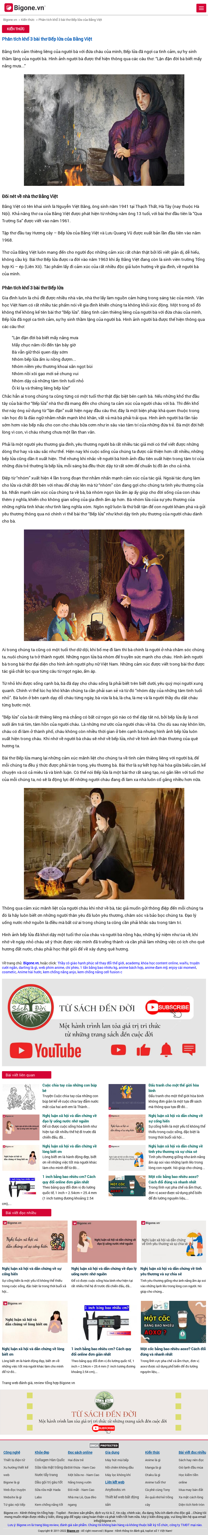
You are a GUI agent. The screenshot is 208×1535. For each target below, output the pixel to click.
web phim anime (51, 967)
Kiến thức (28, 19)
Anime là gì (152, 1460)
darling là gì (28, 967)
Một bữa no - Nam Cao (83, 1475)
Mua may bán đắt (191, 1489)
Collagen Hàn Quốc (50, 1460)
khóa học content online (159, 963)
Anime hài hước (29, 972)
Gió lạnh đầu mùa (191, 1467)
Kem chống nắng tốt (49, 1504)
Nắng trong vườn (79, 1482)
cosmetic (9, 972)
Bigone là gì (11, 1482)
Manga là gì (153, 1467)
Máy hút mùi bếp (117, 1460)
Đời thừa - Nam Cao (81, 1467)
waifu (183, 963)
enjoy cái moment (182, 967)
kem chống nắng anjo (59, 972)
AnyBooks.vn (115, 1489)
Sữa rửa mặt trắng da (51, 1467)
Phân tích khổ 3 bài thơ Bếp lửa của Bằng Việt (70, 19)
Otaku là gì (152, 1475)
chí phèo (72, 967)
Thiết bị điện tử (14, 1460)
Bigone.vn (10, 19)
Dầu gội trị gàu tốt (49, 1482)
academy (132, 963)
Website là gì (12, 1497)
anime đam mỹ (156, 967)
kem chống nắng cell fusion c (99, 972)
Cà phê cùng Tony (157, 1489)
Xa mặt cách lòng (191, 1497)
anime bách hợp (131, 967)
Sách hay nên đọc (191, 1460)
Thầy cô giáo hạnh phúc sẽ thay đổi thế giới (90, 963)
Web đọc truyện (14, 1489)
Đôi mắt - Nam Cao (81, 1489)
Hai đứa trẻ (76, 1460)
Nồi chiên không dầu (119, 1467)
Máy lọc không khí (118, 1475)
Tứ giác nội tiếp (14, 1504)
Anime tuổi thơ (155, 1482)
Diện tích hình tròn (191, 1504)
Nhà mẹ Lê (75, 1497)
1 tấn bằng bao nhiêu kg (98, 967)
